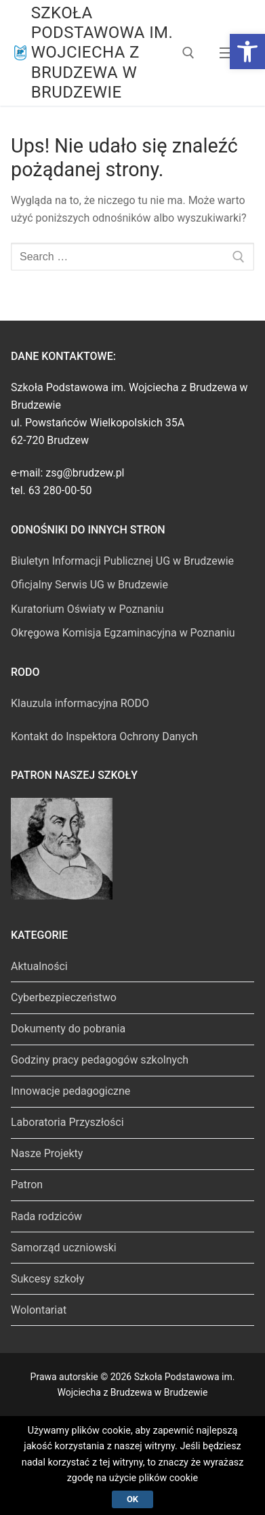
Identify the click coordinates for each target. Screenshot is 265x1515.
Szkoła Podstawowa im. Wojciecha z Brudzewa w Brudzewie (102, 52)
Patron (27, 1184)
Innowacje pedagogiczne (70, 1091)
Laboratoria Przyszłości (67, 1122)
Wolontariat (38, 1310)
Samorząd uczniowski (64, 1247)
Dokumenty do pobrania (68, 1028)
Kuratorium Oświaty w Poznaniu (87, 609)
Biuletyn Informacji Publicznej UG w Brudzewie (122, 560)
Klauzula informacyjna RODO (80, 703)
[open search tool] (188, 53)
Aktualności (39, 966)
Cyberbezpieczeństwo (64, 997)
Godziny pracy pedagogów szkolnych (99, 1059)
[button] (247, 51)
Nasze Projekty (47, 1153)
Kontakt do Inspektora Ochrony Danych (104, 736)
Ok (132, 1499)
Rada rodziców (46, 1216)
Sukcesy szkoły (47, 1278)
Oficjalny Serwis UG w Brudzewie (89, 584)
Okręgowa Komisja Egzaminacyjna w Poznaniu (123, 632)
